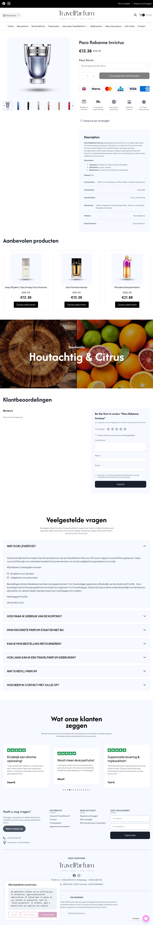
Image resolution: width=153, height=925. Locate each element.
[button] (8, 105)
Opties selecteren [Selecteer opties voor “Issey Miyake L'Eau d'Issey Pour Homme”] (25, 304)
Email (98, 465)
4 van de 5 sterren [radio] (121, 429)
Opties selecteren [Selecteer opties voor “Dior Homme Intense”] (76, 304)
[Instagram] (8, 3)
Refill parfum (96, 26)
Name (98, 455)
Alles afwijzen (29, 915)
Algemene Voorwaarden (60, 826)
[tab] (63, 789)
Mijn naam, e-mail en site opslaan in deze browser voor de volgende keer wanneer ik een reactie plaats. (118, 476)
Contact (141, 26)
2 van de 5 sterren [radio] (112, 429)
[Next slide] (72, 105)
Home (11, 26)
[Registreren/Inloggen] (143, 3)
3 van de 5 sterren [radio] (116, 429)
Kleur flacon (86, 60)
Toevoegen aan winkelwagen (124, 75)
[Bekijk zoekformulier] (135, 15)
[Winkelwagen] (142, 15)
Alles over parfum (113, 26)
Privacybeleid (128, 435)
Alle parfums (22, 26)
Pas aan (14, 915)
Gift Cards (129, 26)
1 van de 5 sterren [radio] (108, 429)
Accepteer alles (47, 915)
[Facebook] (3, 3)
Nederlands (9, 15)
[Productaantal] (88, 76)
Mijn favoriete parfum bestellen (93, 823)
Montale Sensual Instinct (127, 287)
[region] (32, 900)
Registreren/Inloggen (89, 816)
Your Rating (100, 429)
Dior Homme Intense (76, 287)
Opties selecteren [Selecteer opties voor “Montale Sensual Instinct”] (127, 304)
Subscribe (130, 835)
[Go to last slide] (4, 105)
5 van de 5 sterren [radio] (125, 429)
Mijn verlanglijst (124, 3)
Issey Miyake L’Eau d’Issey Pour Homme (26, 287)
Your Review (100, 440)
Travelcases (53, 26)
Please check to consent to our (116, 435)
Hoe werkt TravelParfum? (60, 816)
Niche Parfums (38, 26)
